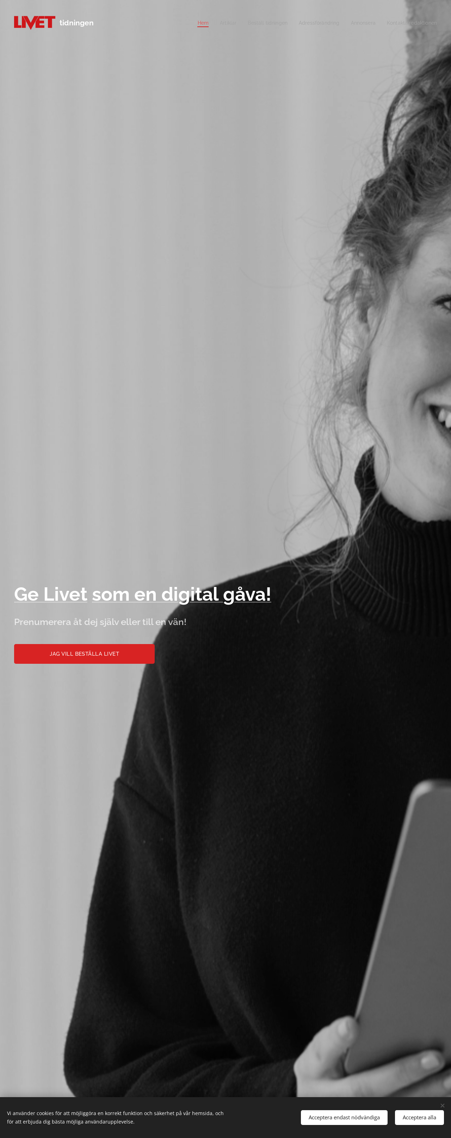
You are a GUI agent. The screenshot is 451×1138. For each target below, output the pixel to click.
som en (126, 594)
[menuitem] (191, 23)
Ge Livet (50, 594)
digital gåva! (216, 594)
